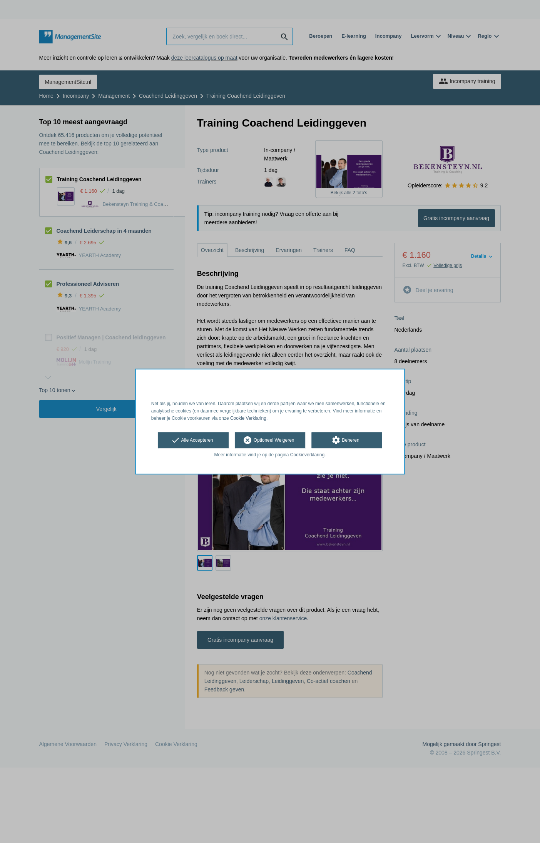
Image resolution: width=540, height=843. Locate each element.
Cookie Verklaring (248, 418)
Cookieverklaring (307, 455)
